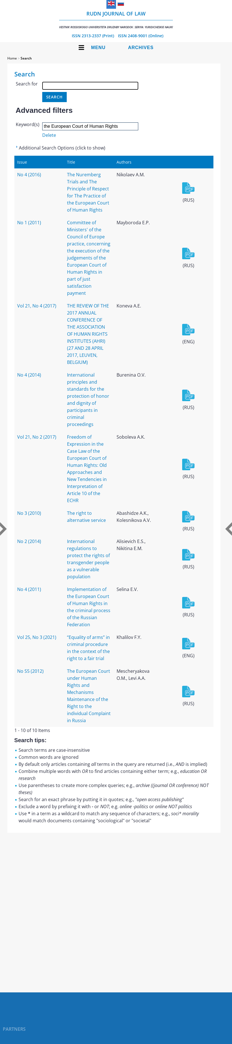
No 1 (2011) (29, 222)
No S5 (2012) (30, 671)
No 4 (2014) (29, 375)
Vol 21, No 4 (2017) (36, 306)
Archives (141, 47)
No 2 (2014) (29, 541)
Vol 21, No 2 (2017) (36, 437)
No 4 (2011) (29, 589)
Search (26, 58)
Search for (27, 84)
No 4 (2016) (29, 175)
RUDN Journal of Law (116, 19)
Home (12, 58)
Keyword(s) (27, 124)
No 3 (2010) (29, 513)
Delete (49, 135)
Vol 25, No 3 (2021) (36, 637)
